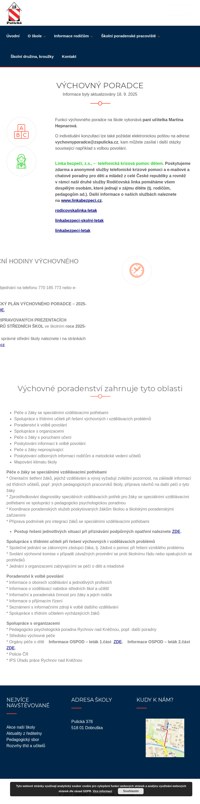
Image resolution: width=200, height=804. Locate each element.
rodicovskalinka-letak (76, 210)
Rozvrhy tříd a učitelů (25, 746)
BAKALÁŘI (178, 10)
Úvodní (13, 36)
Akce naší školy (20, 727)
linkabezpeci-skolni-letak (79, 220)
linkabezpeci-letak (72, 230)
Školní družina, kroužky (32, 56)
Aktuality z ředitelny (24, 733)
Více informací (102, 791)
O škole (35, 36)
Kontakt (69, 56)
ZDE (176, 531)
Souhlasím (131, 791)
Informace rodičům (71, 36)
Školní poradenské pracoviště (128, 36)
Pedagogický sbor (22, 739)
